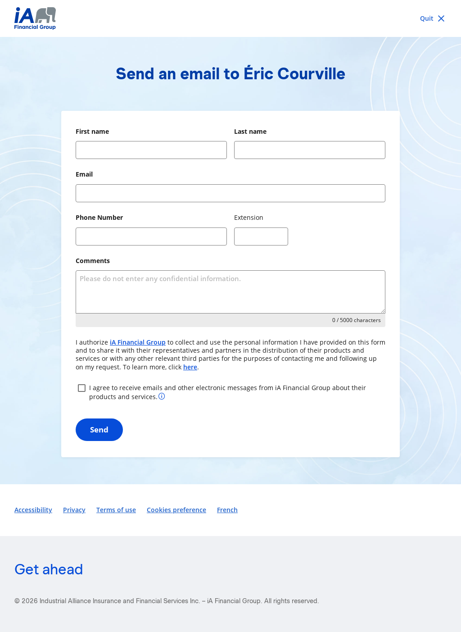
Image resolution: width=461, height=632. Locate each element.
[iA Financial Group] (230, 18)
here (190, 367)
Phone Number (99, 217)
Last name (250, 131)
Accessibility (33, 509)
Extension (248, 217)
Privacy (74, 509)
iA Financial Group (138, 342)
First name (92, 131)
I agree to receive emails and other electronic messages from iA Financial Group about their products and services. (221, 391)
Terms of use (116, 509)
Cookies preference (176, 509)
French (227, 509)
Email (84, 174)
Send (99, 429)
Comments (93, 260)
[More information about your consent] (161, 395)
